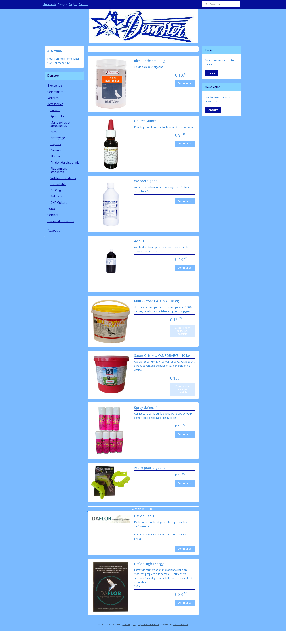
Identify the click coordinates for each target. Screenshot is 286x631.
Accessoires (55, 104)
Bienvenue (54, 86)
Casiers (55, 110)
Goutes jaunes (145, 121)
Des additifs (58, 184)
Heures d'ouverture (60, 221)
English (73, 4)
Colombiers (55, 92)
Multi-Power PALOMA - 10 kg (156, 301)
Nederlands (49, 4)
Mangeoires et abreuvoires (60, 124)
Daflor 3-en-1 (144, 516)
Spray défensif (145, 408)
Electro (55, 156)
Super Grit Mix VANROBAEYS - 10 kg (162, 356)
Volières (53, 98)
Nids (53, 132)
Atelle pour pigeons (149, 468)
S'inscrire (213, 110)
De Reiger (57, 190)
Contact (52, 215)
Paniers (55, 150)
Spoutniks (57, 116)
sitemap (126, 624)
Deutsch (83, 4)
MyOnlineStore (180, 624)
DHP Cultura (58, 203)
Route (51, 209)
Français (62, 4)
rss (134, 624)
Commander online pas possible (182, 331)
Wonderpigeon (145, 181)
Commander (185, 83)
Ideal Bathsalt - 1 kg (149, 61)
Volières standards (63, 178)
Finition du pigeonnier (65, 163)
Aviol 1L (140, 241)
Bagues (55, 144)
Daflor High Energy (148, 564)
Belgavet (56, 196)
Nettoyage (57, 138)
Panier (211, 73)
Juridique (53, 231)
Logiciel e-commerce (148, 624)
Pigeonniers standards (58, 170)
